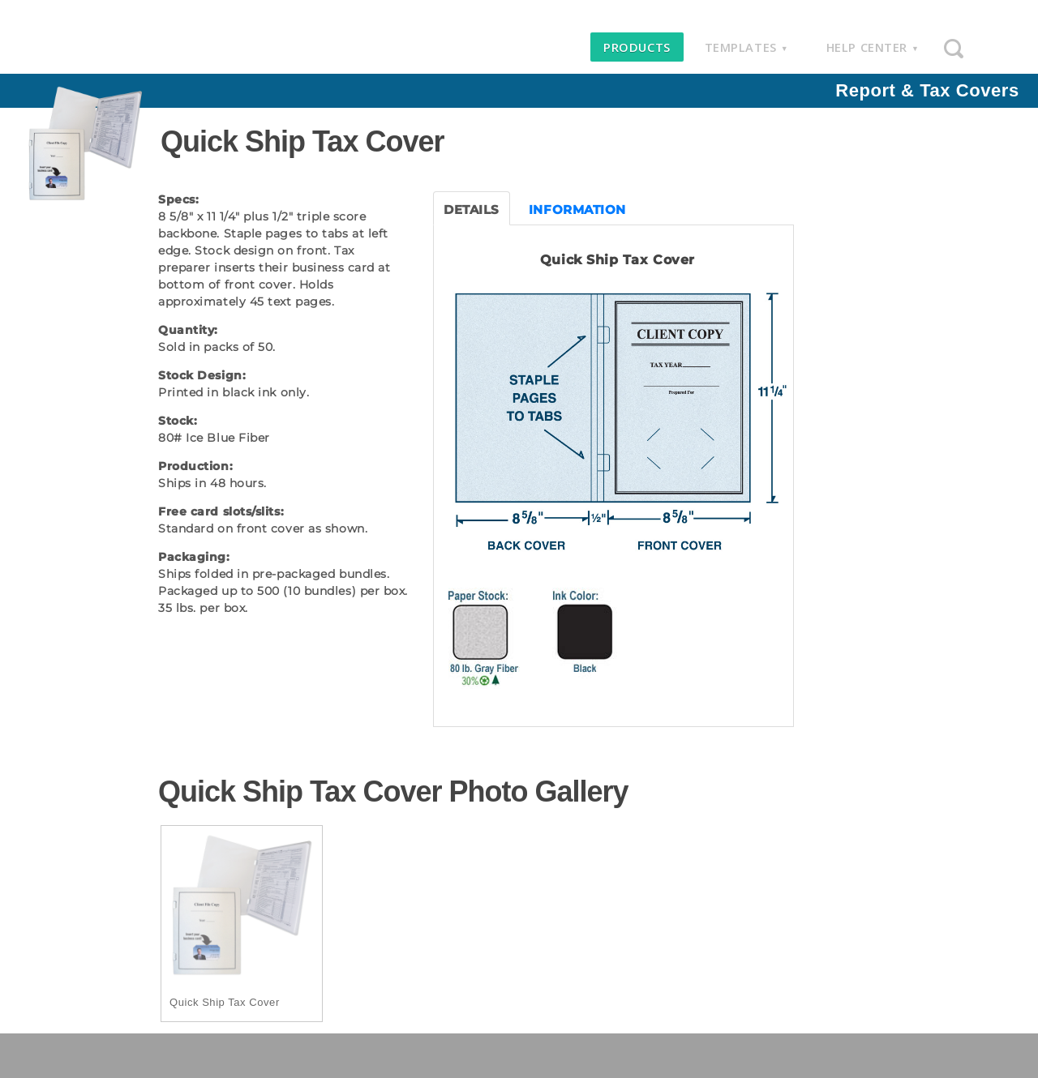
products (636, 47)
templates (747, 47)
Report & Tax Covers (927, 90)
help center (873, 47)
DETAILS (472, 209)
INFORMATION (577, 209)
